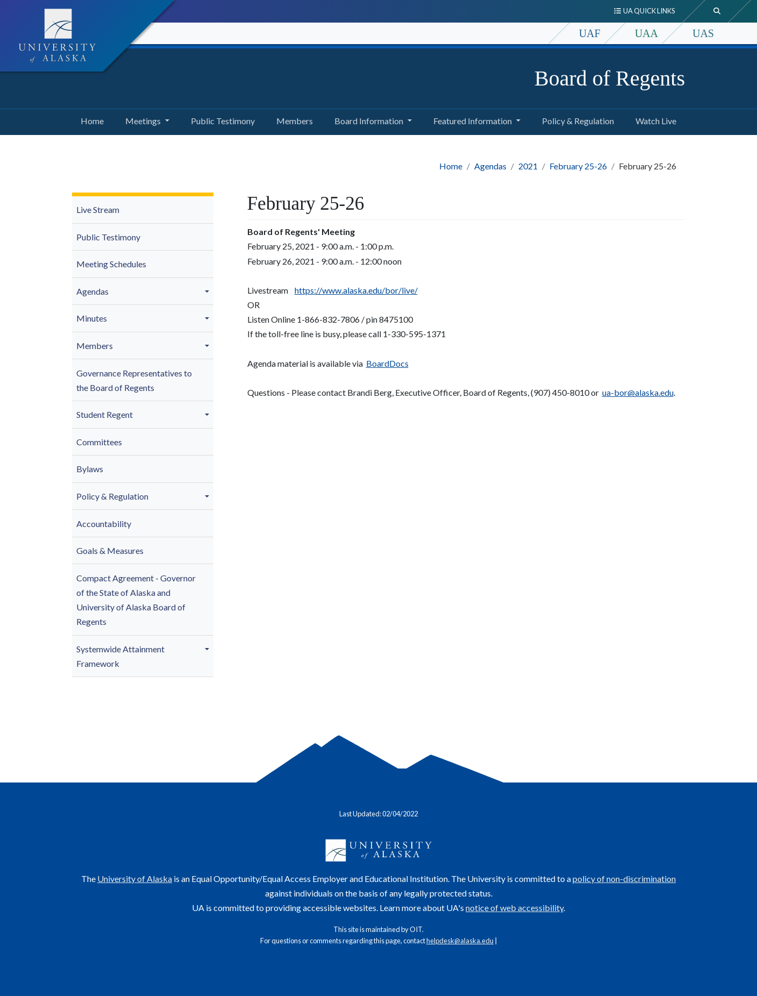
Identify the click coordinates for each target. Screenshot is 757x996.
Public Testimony (221, 119)
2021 (528, 166)
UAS (703, 33)
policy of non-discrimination (624, 878)
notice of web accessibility (514, 907)
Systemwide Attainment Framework (120, 656)
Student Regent (104, 414)
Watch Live (653, 119)
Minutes (91, 318)
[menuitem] (142, 210)
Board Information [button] (368, 121)
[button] (208, 291)
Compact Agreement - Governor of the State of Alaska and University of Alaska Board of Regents (136, 600)
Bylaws (89, 469)
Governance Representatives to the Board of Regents (134, 380)
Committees (99, 442)
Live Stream (97, 209)
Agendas (490, 166)
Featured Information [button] (472, 121)
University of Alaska (134, 878)
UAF (590, 33)
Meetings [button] (143, 121)
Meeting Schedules (111, 264)
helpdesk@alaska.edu (460, 940)
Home (90, 119)
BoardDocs (387, 363)
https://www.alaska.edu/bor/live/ (356, 290)
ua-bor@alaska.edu (638, 392)
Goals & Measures (110, 550)
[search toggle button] (717, 11)
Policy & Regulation (576, 119)
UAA (646, 33)
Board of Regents (609, 78)
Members (292, 119)
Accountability (103, 523)
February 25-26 (578, 166)
